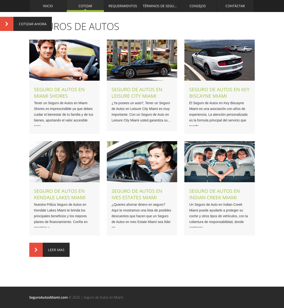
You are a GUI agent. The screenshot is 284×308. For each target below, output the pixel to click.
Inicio (48, 6)
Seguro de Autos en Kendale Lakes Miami (60, 194)
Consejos (197, 6)
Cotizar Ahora (23, 24)
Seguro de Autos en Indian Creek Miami (214, 194)
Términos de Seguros (161, 6)
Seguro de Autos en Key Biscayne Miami (219, 92)
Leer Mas (47, 250)
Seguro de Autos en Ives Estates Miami (137, 194)
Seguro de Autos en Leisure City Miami (137, 92)
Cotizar (85, 6)
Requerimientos (123, 6)
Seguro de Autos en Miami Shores (59, 92)
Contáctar (235, 6)
